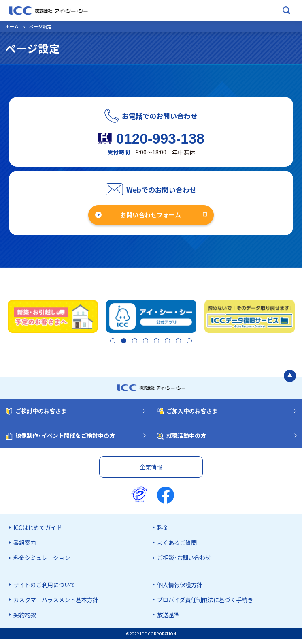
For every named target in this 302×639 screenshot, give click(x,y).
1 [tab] (109, 341)
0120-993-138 (160, 138)
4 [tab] (144, 341)
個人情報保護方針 (179, 585)
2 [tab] (121, 341)
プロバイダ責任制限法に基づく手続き (205, 600)
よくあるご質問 (177, 542)
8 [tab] (191, 341)
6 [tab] (168, 341)
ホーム (12, 26)
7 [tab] (179, 341)
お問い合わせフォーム (150, 214)
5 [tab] (156, 341)
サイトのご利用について (44, 585)
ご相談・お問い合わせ (184, 558)
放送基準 (168, 615)
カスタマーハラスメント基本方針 (55, 600)
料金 (162, 527)
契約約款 (24, 615)
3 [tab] (132, 341)
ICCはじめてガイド (37, 527)
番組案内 (24, 542)
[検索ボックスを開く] (286, 10)
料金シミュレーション (41, 558)
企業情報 (151, 467)
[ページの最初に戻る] (290, 377)
